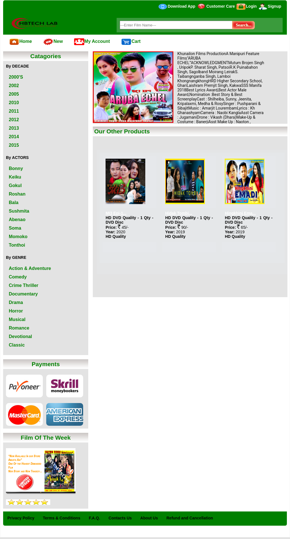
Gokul (15, 185)
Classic (17, 345)
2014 (14, 136)
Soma (15, 228)
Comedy (18, 276)
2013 (14, 128)
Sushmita (19, 211)
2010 (14, 102)
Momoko (18, 236)
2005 (14, 94)
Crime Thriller (23, 285)
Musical (17, 319)
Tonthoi (17, 245)
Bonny (16, 168)
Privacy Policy (20, 518)
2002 (14, 85)
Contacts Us (120, 518)
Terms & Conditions (61, 518)
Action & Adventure (30, 268)
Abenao (17, 219)
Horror (16, 311)
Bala (13, 202)
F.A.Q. (94, 518)
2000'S (16, 77)
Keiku (15, 177)
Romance (19, 328)
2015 (14, 145)
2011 (14, 111)
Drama (16, 302)
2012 (14, 119)
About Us (149, 518)
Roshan (17, 194)
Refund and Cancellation (190, 518)
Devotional (20, 336)
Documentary (23, 293)
